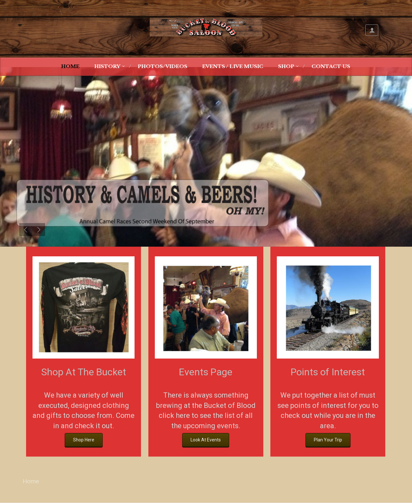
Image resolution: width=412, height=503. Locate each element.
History (107, 66)
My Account (371, 30)
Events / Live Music (232, 66)
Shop (286, 66)
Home (70, 66)
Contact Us (331, 66)
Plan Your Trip (328, 439)
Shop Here (83, 439)
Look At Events (206, 439)
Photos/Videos (162, 66)
